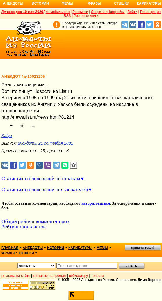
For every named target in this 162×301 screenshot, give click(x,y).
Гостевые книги (86, 16)
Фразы (94, 3)
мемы (102, 248)
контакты (40, 276)
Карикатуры (149, 3)
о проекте (58, 276)
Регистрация (150, 12)
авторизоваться (95, 203)
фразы (8, 253)
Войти (132, 12)
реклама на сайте (15, 276)
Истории (40, 3)
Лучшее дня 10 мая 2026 (22, 12)
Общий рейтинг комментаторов (35, 221)
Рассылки (80, 12)
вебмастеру (78, 276)
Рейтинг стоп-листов (23, 226)
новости (97, 276)
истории (55, 248)
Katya (6, 135)
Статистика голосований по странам (40, 178)
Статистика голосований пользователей (44, 189)
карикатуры (80, 248)
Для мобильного (56, 12)
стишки (26, 253)
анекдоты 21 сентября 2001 (45, 143)
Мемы (67, 3)
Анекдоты (13, 3)
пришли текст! (142, 248)
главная (9, 248)
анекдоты (33, 248)
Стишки (121, 3)
